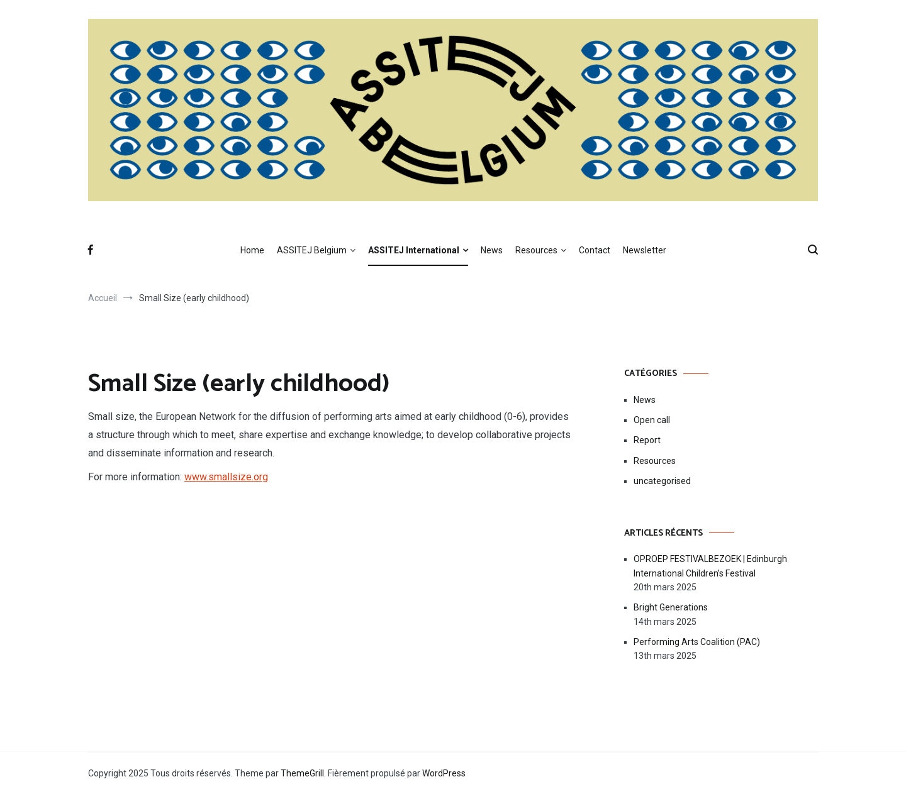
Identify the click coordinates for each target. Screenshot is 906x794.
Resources (536, 250)
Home (252, 250)
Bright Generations (671, 607)
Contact (594, 250)
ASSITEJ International (413, 250)
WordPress (444, 773)
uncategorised (662, 481)
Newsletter (644, 250)
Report (647, 440)
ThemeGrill (302, 773)
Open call (652, 420)
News (492, 250)
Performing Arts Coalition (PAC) (697, 642)
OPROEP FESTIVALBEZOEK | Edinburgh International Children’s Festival (710, 566)
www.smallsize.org (226, 477)
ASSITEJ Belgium (312, 250)
